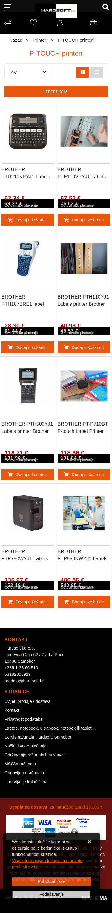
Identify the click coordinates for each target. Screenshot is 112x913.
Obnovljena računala (24, 772)
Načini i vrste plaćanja (25, 746)
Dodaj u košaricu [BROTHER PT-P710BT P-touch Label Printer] (84, 474)
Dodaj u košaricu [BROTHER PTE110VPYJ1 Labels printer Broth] (84, 220)
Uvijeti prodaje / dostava (27, 701)
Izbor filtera (56, 91)
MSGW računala (20, 763)
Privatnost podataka (23, 719)
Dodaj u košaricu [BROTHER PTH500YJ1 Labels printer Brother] (28, 474)
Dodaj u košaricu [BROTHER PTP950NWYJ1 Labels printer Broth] (84, 602)
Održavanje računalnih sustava (34, 755)
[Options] (51, 894)
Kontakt (11, 710)
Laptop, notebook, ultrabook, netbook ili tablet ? (49, 728)
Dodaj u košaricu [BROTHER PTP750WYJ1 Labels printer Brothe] (28, 602)
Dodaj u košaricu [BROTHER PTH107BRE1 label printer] (28, 347)
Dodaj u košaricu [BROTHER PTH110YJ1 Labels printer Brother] (84, 347)
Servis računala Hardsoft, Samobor (37, 737)
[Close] (51, 881)
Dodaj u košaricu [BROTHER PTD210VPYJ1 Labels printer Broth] (28, 220)
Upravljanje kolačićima (25, 781)
